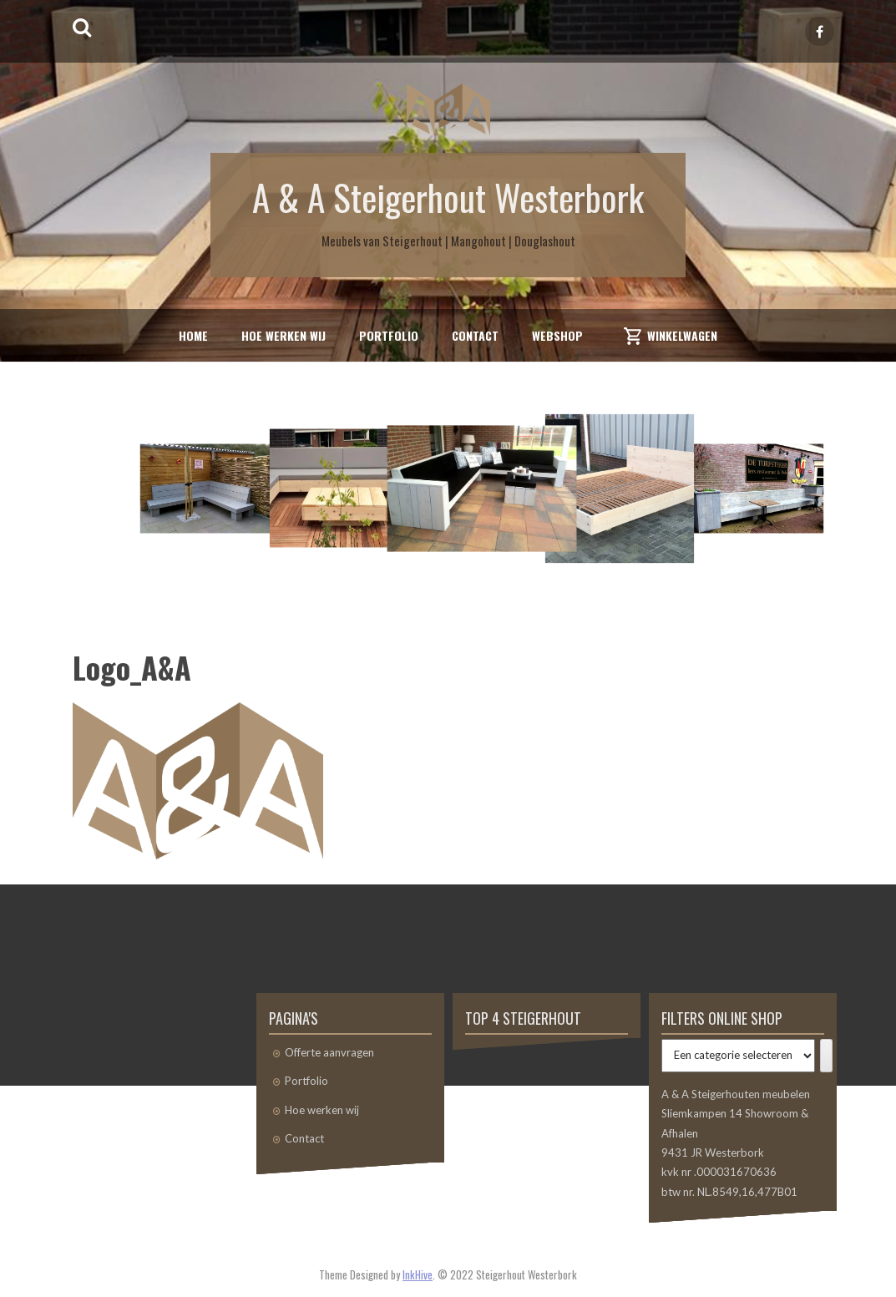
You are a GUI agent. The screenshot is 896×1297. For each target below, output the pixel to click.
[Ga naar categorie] (826, 1055)
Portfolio (388, 335)
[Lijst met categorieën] (738, 1055)
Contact (475, 335)
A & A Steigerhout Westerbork (448, 196)
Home (193, 335)
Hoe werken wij (283, 335)
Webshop (557, 335)
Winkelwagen (682, 335)
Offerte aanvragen (329, 1052)
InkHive (417, 1274)
